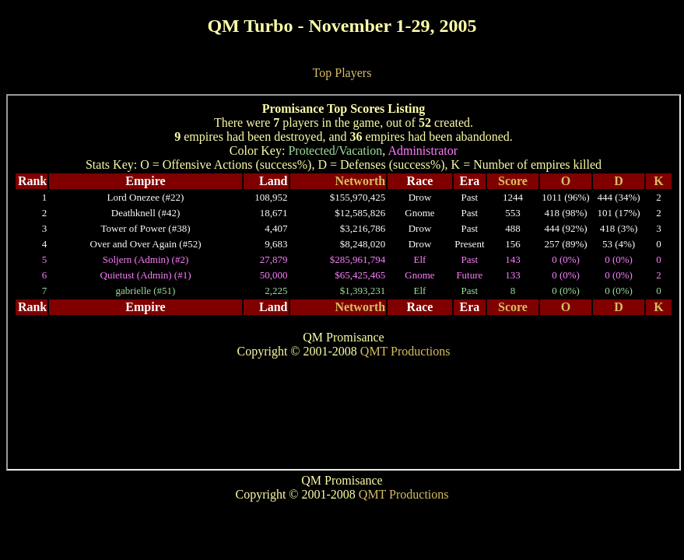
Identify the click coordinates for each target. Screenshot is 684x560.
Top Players (342, 72)
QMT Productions (404, 494)
